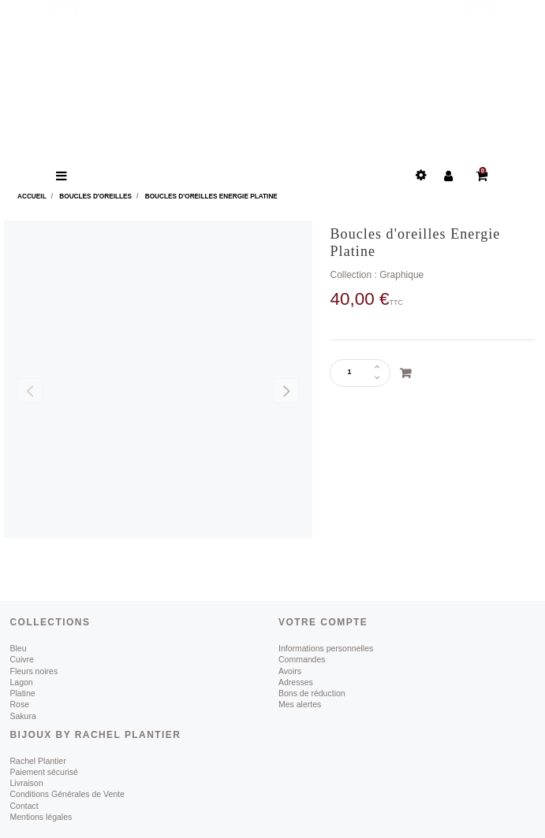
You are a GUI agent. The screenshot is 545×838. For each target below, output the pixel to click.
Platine (22, 693)
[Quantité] (354, 373)
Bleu (18, 648)
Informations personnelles (325, 648)
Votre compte (323, 622)
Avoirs (289, 671)
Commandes (302, 659)
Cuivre (22, 659)
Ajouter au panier (405, 373)
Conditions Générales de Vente (67, 794)
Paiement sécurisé (44, 772)
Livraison (26, 783)
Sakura (23, 716)
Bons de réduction (311, 693)
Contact (24, 805)
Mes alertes (299, 704)
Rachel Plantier (38, 761)
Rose (20, 704)
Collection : (353, 274)
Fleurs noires (34, 671)
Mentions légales (41, 816)
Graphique (401, 274)
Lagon (21, 682)
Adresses (295, 682)
